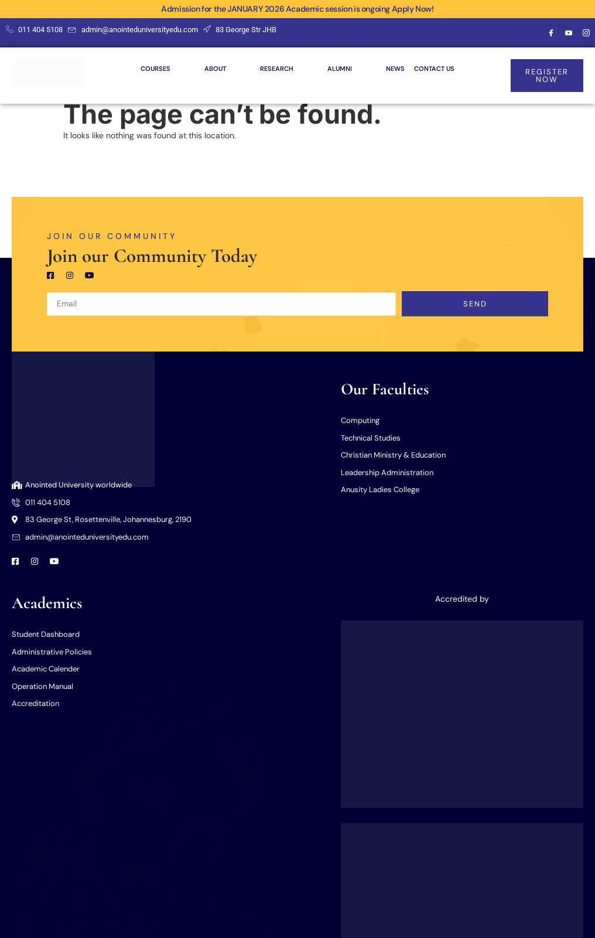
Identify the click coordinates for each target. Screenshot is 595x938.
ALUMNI (350, 68)
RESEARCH (287, 68)
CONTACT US (434, 68)
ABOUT (225, 68)
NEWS (395, 68)
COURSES (166, 68)
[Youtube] (568, 33)
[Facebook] (551, 33)
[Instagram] (586, 33)
